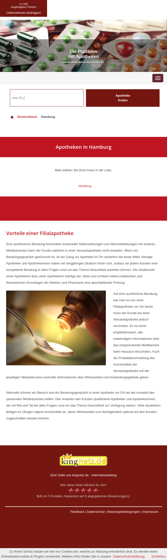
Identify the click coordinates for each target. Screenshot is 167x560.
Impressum (150, 512)
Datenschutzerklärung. (129, 556)
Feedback (77, 512)
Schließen (158, 556)
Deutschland (23, 117)
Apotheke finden (122, 98)
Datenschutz (96, 512)
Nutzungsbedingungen (124, 512)
